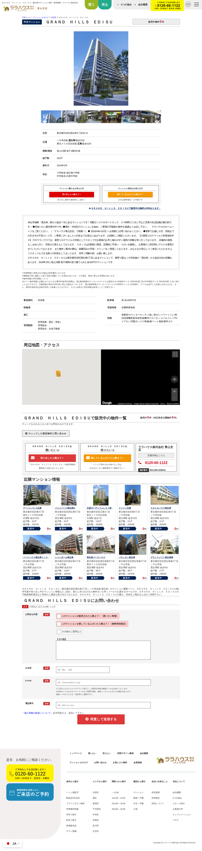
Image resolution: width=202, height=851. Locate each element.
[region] (140, 377)
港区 (95, 798)
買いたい (92, 753)
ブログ (176, 820)
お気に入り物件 (120, 762)
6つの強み (126, 4)
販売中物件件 (156, 21)
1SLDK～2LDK (118, 798)
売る (105, 4)
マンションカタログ (78, 762)
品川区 (96, 825)
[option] (101, 70)
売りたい (107, 753)
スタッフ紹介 (179, 803)
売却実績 (156, 792)
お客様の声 (178, 809)
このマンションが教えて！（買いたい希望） (88, 616)
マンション (138, 792)
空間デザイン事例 (125, 753)
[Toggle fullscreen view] (175, 354)
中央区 (96, 814)
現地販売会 (71, 825)
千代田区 (97, 809)
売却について (158, 803)
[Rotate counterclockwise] (172, 379)
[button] (58, 373)
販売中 (31, 528)
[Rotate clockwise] (177, 379)
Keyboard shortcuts (125, 404)
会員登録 (138, 762)
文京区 (96, 831)
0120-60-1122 (153, 463)
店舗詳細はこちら (156, 455)
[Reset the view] (174, 379)
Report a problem (173, 404)
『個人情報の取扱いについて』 (37, 713)
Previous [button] (45, 116)
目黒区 (96, 820)
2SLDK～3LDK (118, 803)
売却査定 (156, 798)
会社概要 (143, 4)
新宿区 (96, 803)
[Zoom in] (174, 391)
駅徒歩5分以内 (73, 798)
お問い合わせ (100, 762)
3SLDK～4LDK (118, 809)
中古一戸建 (138, 803)
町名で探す (71, 820)
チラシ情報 (71, 831)
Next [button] (157, 116)
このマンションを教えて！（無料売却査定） (92, 624)
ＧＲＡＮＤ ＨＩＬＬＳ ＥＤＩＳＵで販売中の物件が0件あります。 (126, 208)
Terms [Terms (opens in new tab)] (162, 404)
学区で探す (71, 814)
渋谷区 (96, 792)
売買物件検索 (72, 809)
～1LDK (115, 792)
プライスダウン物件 (75, 803)
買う (91, 4)
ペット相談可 (72, 792)
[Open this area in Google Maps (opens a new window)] (107, 403)
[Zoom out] (174, 398)
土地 (135, 809)
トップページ (75, 753)
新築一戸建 (138, 798)
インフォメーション (182, 814)
